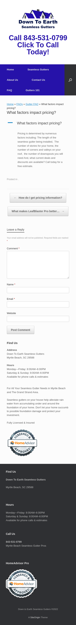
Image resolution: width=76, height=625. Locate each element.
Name (11, 284)
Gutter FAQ (32, 104)
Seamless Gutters (38, 69)
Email (11, 298)
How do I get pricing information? (38, 198)
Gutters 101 (33, 90)
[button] (70, 79)
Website (11, 313)
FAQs (19, 104)
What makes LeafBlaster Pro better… (38, 211)
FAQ (9, 90)
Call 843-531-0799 (38, 38)
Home (10, 69)
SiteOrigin (35, 617)
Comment (13, 248)
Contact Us (38, 79)
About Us (12, 79)
